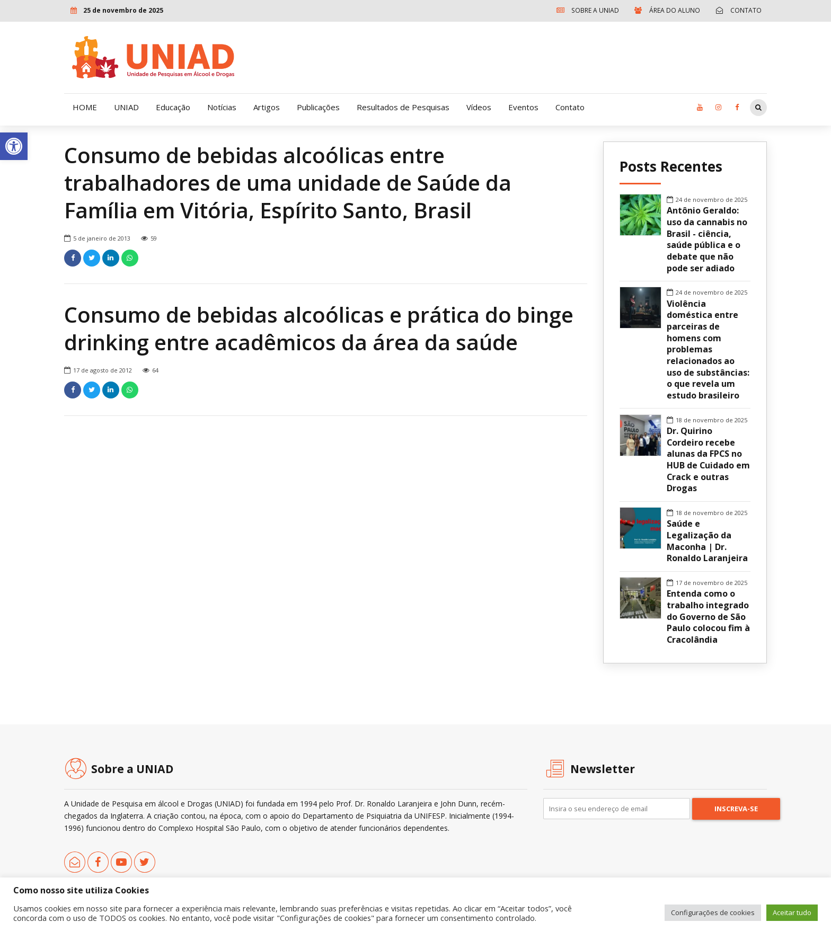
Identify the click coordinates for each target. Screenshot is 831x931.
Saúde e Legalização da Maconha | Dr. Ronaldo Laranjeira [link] (707, 541)
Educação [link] (173, 107)
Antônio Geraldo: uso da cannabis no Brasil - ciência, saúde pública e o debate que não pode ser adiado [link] (707, 239)
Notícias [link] (221, 107)
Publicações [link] (318, 107)
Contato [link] (570, 107)
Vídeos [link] (478, 107)
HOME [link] (85, 107)
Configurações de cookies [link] (713, 912)
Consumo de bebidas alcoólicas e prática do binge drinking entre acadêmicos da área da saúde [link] (318, 328)
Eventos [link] (523, 107)
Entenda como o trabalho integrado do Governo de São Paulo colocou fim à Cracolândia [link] (708, 616)
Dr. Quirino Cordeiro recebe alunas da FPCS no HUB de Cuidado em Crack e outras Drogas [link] (708, 459)
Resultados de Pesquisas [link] (403, 107)
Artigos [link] (266, 107)
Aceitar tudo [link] (792, 912)
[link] (14, 146)
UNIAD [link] (126, 107)
